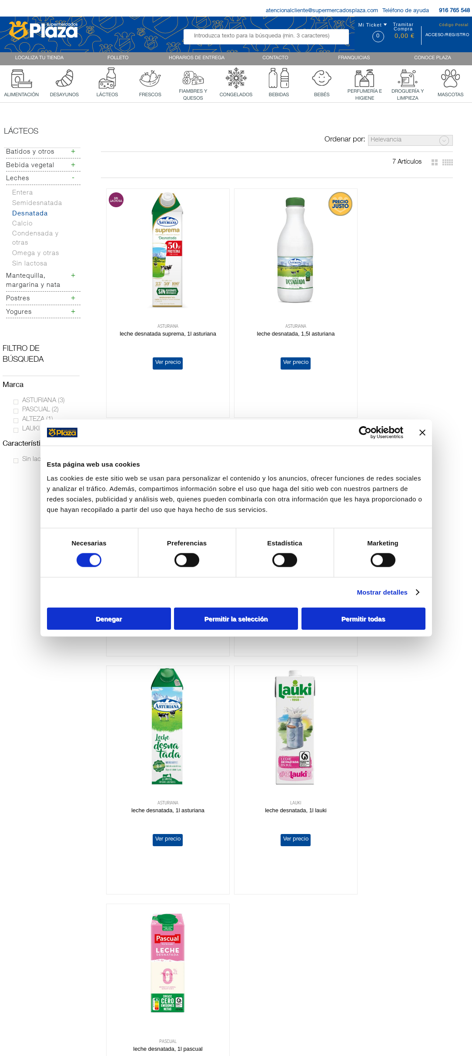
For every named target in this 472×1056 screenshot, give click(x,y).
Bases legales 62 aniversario (384, 954)
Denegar (109, 618)
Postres (18, 299)
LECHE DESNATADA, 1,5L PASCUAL (389, 319)
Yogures (19, 312)
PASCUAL (40, 410)
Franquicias (19, 948)
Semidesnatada (37, 203)
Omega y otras (35, 253)
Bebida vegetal (30, 165)
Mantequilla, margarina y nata (33, 281)
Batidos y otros (30, 152)
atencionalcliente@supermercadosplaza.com (322, 11)
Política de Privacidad (375, 917)
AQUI (271, 939)
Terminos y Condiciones (378, 932)
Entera (22, 193)
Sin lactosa (29, 264)
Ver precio (160, 348)
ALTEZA (37, 419)
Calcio (22, 224)
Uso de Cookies (367, 924)
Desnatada (30, 214)
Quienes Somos (25, 940)
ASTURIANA (43, 400)
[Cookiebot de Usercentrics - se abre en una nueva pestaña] (365, 432)
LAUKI (35, 429)
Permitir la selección (236, 618)
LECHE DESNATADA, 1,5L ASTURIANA (275, 319)
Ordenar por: (345, 140)
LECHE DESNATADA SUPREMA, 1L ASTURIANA (161, 319)
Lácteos (21, 132)
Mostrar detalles (382, 592)
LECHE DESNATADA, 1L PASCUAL (160, 767)
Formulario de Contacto (378, 946)
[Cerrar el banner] (422, 433)
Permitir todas (363, 618)
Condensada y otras (35, 238)
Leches (17, 178)
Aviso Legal (362, 939)
